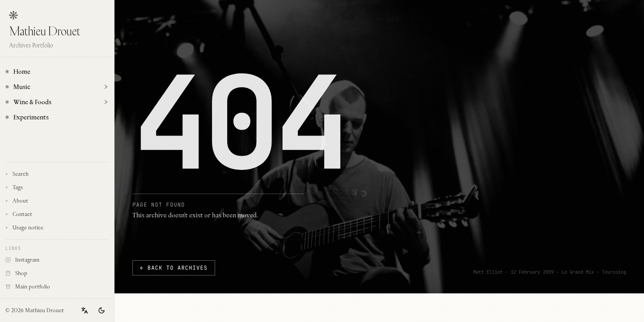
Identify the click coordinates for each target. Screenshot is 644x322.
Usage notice (24, 227)
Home (17, 72)
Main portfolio (41, 288)
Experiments (27, 117)
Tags (14, 187)
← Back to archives (174, 267)
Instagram (41, 261)
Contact (18, 214)
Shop (41, 275)
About (16, 200)
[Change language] (84, 310)
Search (17, 173)
